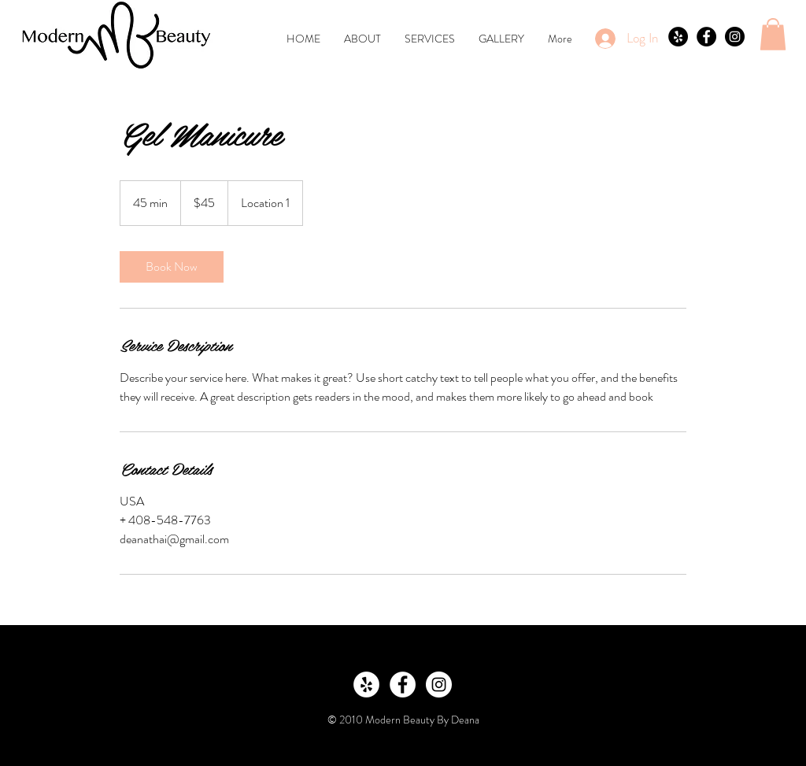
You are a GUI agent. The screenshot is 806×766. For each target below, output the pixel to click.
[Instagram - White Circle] (439, 685)
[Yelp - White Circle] (366, 685)
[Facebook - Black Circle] (706, 36)
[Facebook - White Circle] (403, 685)
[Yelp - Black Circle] (678, 36)
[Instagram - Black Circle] (735, 36)
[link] (172, 267)
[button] (773, 34)
